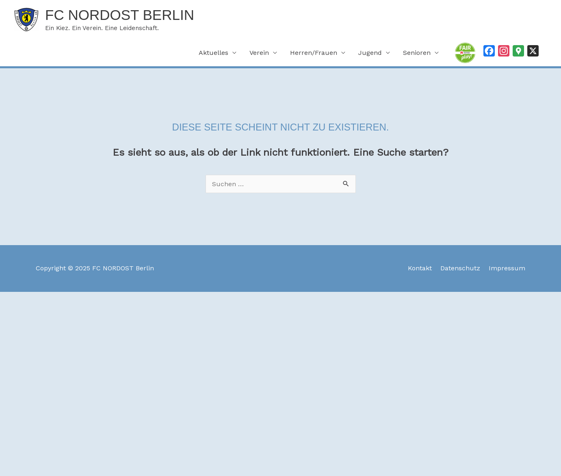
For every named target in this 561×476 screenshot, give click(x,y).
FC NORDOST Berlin (119, 15)
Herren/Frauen (313, 53)
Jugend (370, 53)
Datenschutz (460, 268)
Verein (259, 53)
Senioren (417, 53)
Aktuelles (213, 53)
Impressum (507, 268)
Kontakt (420, 268)
